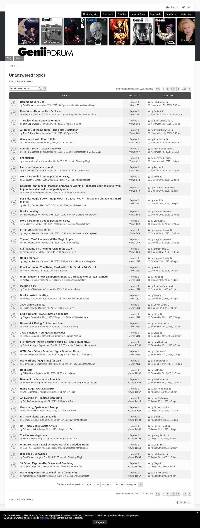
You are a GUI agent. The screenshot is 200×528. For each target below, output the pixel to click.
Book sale (26, 370)
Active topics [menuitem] (187, 14)
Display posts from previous (78, 484)
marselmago (29, 476)
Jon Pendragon (30, 392)
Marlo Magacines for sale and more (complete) (48, 472)
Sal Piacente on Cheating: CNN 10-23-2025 (46, 248)
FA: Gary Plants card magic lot (38, 416)
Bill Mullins (28, 373)
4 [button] (174, 89)
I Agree (100, 522)
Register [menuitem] (174, 7)
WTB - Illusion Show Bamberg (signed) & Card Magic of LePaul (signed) (64, 276)
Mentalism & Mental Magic (83, 105)
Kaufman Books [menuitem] (138, 14)
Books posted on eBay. (34, 295)
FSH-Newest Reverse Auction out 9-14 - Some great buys (55, 342)
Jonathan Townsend (32, 289)
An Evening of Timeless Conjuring (41, 397)
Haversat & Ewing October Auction (41, 323)
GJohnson (28, 354)
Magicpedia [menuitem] (155, 14)
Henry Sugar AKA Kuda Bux (37, 388)
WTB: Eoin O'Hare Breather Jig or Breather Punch (50, 351)
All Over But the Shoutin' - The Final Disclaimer (49, 129)
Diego (25, 317)
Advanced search (44, 88)
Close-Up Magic (83, 161)
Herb (25, 270)
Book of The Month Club (76, 170)
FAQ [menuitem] (9, 58)
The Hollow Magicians (33, 435)
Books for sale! (29, 258)
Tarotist (26, 170)
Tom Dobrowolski (31, 124)
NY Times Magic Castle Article (38, 425)
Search (39, 88)
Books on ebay (29, 211)
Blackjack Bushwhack (33, 453)
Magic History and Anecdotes (82, 114)
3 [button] (171, 89)
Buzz (78, 124)
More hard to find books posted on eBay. (45, 176)
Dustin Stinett (29, 308)
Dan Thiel (27, 448)
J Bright (26, 420)
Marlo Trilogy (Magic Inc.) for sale (40, 360)
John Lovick (28, 142)
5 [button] (178, 89)
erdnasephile (29, 252)
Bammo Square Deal (32, 101)
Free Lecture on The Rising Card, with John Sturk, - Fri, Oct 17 (58, 267)
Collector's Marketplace (79, 180)
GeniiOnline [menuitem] (171, 14)
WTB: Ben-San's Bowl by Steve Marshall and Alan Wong (54, 444)
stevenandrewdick (31, 161)
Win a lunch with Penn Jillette (38, 139)
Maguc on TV (28, 286)
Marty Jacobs (29, 438)
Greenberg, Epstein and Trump (39, 407)
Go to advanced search (22, 81)
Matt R (26, 205)
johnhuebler (28, 364)
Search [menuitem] (18, 58)
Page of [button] (157, 89)
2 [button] (167, 89)
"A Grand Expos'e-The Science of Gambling (46, 463)
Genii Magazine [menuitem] (90, 14)
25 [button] (185, 89)
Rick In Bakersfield (32, 152)
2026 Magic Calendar (32, 304)
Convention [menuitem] (107, 14)
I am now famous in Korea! (36, 167)
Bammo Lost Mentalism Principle (40, 379)
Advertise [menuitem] (122, 14)
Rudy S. (27, 114)
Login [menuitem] (188, 7)
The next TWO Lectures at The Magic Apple (46, 239)
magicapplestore (31, 214)
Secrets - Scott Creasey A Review (40, 148)
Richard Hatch (30, 410)
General (81, 192)
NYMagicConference (33, 192)
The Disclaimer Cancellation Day (40, 120)
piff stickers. (27, 157)
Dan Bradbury (29, 345)
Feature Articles (73, 336)
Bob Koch (27, 180)
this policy (44, 518)
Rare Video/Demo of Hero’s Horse (40, 111)
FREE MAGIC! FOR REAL (35, 230)
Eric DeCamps (30, 401)
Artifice (26, 280)
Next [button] (189, 89)
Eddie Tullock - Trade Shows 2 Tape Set (44, 314)
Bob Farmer (28, 105)
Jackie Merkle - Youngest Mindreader (42, 332)
